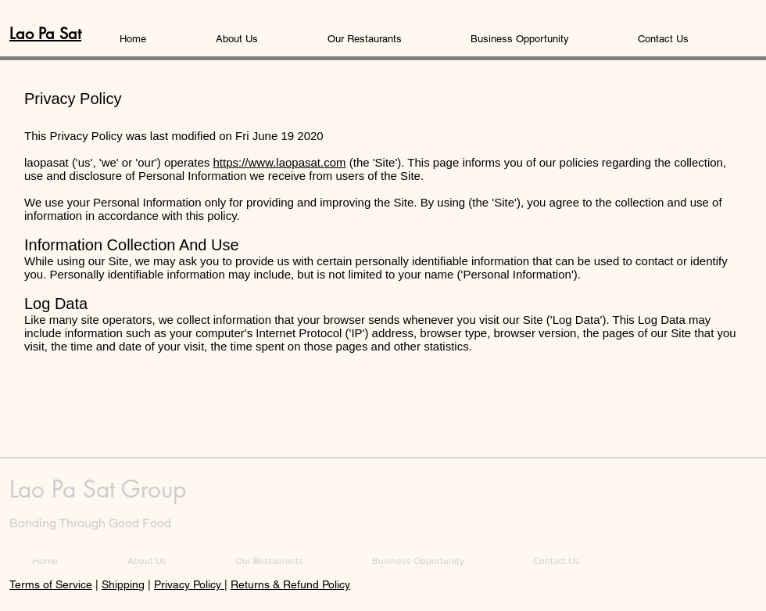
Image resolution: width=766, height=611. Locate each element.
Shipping (123, 584)
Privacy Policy (189, 584)
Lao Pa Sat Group (97, 489)
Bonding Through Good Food (90, 523)
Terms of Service (50, 584)
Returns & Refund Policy (290, 584)
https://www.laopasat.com (279, 162)
